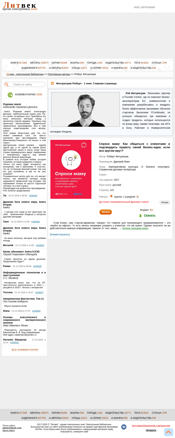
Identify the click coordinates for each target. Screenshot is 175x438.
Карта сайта (9, 430)
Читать (106, 212)
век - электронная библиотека (25, 74)
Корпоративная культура (123, 166)
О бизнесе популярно (155, 166)
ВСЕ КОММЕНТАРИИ (25, 349)
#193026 (36, 311)
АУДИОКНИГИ (29, 67)
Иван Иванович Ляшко (15, 325)
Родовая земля (12, 104)
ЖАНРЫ (74, 62)
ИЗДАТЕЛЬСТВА (114, 62)
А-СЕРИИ (95, 67)
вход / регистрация (144, 7)
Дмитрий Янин (122, 161)
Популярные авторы (59, 74)
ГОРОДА (91, 62)
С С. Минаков (10, 278)
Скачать (149, 215)
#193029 (40, 245)
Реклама (164, 202)
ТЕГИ (137, 62)
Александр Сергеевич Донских (20, 107)
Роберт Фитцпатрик (118, 156)
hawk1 (6, 207)
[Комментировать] (60, 234)
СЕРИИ (55, 62)
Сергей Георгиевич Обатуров (20, 254)
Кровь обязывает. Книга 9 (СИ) (21, 251)
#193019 (14, 342)
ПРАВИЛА (151, 430)
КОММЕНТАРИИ (25, 94)
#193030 (35, 222)
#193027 (39, 292)
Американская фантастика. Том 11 (23, 298)
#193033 (33, 195)
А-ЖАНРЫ (117, 67)
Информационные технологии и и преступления (24, 274)
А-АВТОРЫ (55, 67)
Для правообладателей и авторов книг (151, 425)
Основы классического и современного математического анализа (24, 320)
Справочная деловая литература (117, 169)
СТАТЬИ (156, 62)
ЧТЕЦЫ (76, 67)
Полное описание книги (135, 228)
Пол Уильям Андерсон (15, 301)
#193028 (37, 266)
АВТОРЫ (35, 62)
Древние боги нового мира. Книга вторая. (24, 203)
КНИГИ (14, 62)
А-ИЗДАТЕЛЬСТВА (141, 67)
